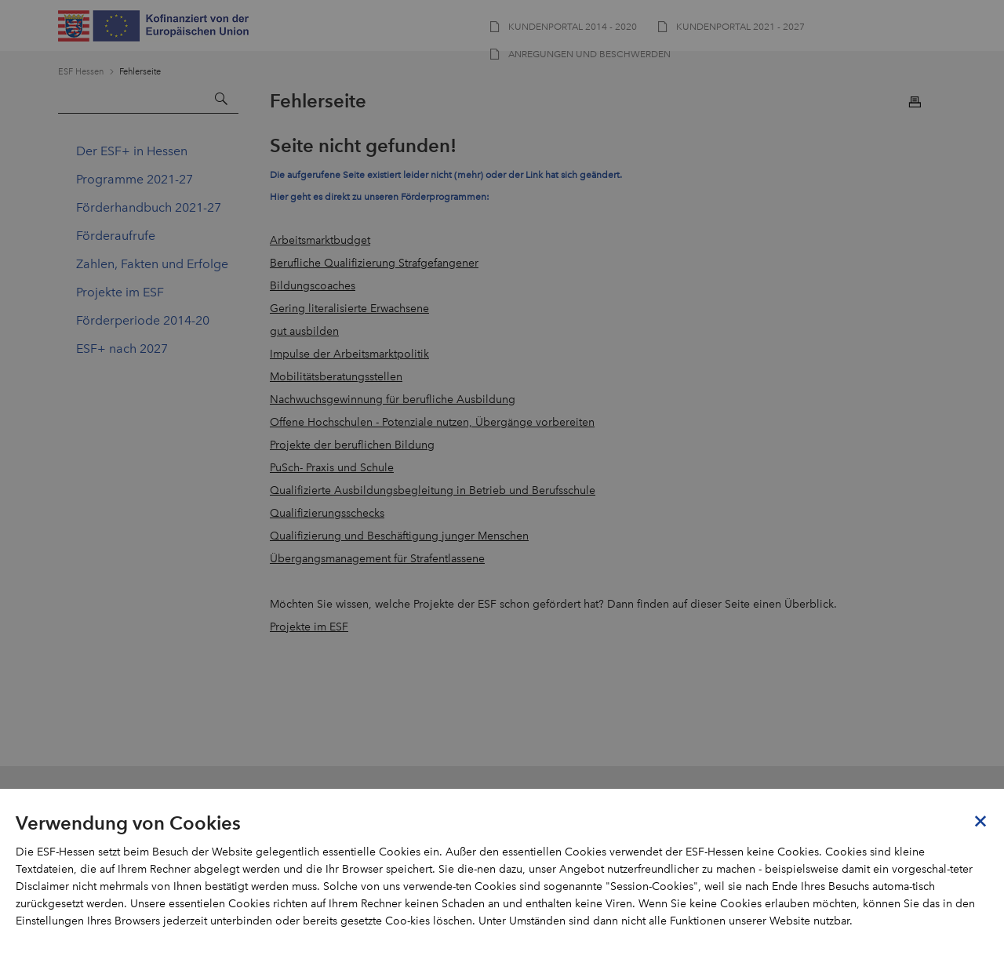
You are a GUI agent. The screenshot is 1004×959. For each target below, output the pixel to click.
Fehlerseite (140, 72)
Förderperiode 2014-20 (142, 320)
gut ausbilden (304, 331)
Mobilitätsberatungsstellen (336, 376)
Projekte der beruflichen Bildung (352, 445)
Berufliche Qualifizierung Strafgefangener (374, 263)
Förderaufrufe (115, 235)
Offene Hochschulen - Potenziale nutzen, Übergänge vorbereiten (432, 422)
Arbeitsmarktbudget (320, 240)
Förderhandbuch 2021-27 (148, 207)
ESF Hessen (81, 72)
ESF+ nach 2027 (122, 348)
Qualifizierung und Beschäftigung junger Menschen (399, 536)
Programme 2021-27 (134, 179)
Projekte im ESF (120, 292)
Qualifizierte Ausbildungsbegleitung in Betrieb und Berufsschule (432, 490)
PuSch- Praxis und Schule (332, 467)
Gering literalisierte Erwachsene (349, 308)
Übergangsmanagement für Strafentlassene (377, 558)
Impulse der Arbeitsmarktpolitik (349, 354)
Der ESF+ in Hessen (131, 150)
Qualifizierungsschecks (327, 513)
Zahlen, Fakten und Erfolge (152, 263)
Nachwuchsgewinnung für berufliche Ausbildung (392, 399)
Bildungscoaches (312, 285)
